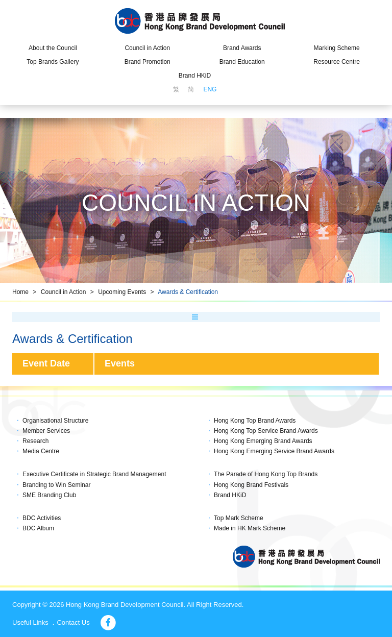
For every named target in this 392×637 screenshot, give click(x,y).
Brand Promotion (147, 61)
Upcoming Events (122, 292)
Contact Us (73, 622)
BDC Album (38, 528)
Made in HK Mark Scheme (249, 528)
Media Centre (40, 451)
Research (35, 441)
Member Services (46, 430)
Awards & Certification (188, 292)
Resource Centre (336, 61)
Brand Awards (242, 48)
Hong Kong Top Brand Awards (255, 420)
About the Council (53, 48)
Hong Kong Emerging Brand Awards (263, 441)
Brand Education (242, 61)
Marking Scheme (337, 48)
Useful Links (30, 622)
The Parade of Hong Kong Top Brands (265, 474)
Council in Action (147, 48)
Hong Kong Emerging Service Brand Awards (274, 451)
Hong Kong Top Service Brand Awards (266, 430)
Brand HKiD (195, 75)
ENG (209, 89)
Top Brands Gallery (53, 61)
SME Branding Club (49, 495)
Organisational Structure (55, 420)
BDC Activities (41, 518)
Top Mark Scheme (238, 518)
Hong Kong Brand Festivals (251, 484)
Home (20, 292)
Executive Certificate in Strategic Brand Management (94, 474)
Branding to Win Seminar (56, 484)
